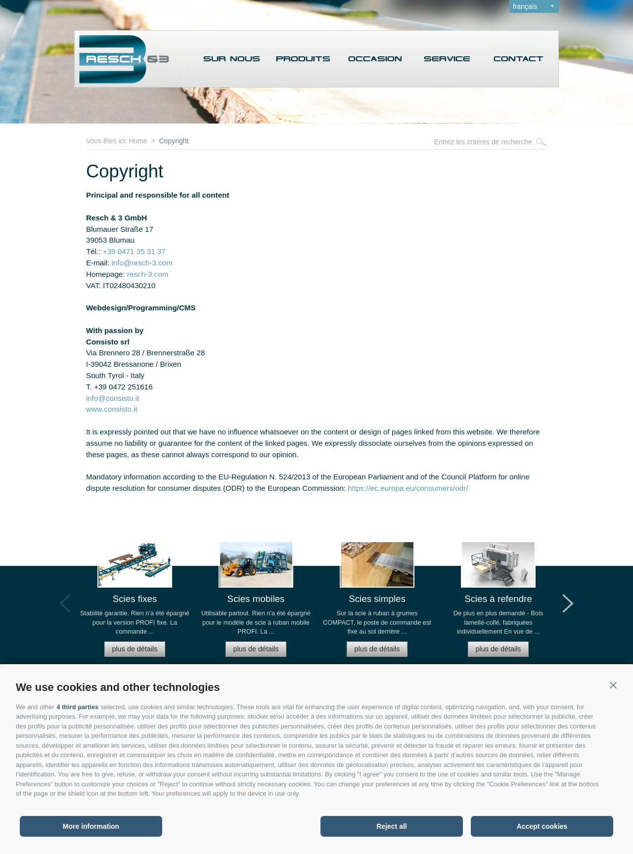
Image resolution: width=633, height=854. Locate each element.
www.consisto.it (111, 409)
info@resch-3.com (141, 262)
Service (447, 59)
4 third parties (77, 707)
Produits (303, 59)
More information (91, 826)
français (525, 6)
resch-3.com (148, 274)
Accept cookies (542, 826)
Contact (518, 59)
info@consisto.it (112, 398)
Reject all (391, 826)
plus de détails (134, 648)
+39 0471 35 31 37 (134, 251)
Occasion (375, 59)
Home (138, 141)
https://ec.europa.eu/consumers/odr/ (408, 488)
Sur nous (231, 59)
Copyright (173, 141)
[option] (134, 603)
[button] (613, 685)
